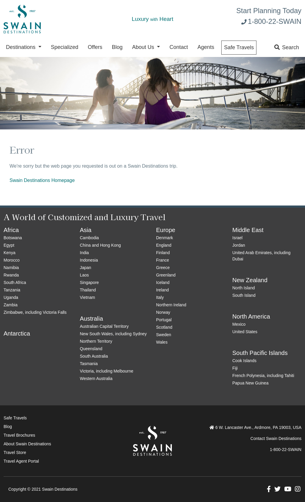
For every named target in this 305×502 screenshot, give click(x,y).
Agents (205, 47)
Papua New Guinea (250, 383)
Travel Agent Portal (21, 461)
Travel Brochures (19, 435)
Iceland (162, 282)
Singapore (89, 282)
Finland (163, 252)
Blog (117, 47)
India (84, 252)
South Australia (94, 356)
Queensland (91, 348)
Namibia (11, 267)
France (162, 260)
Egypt (9, 245)
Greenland (165, 275)
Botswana (13, 237)
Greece (163, 267)
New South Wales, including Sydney (113, 333)
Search (286, 47)
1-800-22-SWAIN (271, 21)
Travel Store (15, 452)
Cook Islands (244, 360)
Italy (160, 297)
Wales (161, 342)
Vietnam (87, 297)
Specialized (64, 47)
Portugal (164, 319)
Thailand (88, 290)
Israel (237, 237)
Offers (95, 47)
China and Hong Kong (100, 245)
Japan (85, 267)
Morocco (12, 260)
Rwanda (11, 275)
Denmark (164, 237)
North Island (243, 287)
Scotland (164, 327)
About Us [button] (143, 47)
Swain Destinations (59, 489)
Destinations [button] (21, 47)
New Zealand (249, 280)
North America (251, 316)
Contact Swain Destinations (275, 438)
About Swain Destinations (27, 443)
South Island (244, 295)
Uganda (11, 297)
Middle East (248, 230)
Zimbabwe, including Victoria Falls (35, 312)
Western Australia (96, 378)
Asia (85, 230)
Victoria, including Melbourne (106, 371)
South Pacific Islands (260, 353)
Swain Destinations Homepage (42, 180)
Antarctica (17, 333)
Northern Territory (96, 341)
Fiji (235, 368)
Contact (178, 47)
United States (244, 331)
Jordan (238, 245)
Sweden (163, 334)
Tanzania (12, 290)
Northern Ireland (171, 304)
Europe (165, 230)
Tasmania (89, 363)
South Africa (15, 282)
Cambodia (89, 237)
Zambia (11, 304)
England (163, 245)
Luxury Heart (152, 19)
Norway (163, 312)
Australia (91, 318)
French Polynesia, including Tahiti (263, 375)
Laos (84, 275)
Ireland (162, 290)
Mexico (238, 324)
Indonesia (89, 260)
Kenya (9, 252)
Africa (11, 230)
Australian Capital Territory (104, 326)
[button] (269, 489)
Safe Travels (239, 47)
